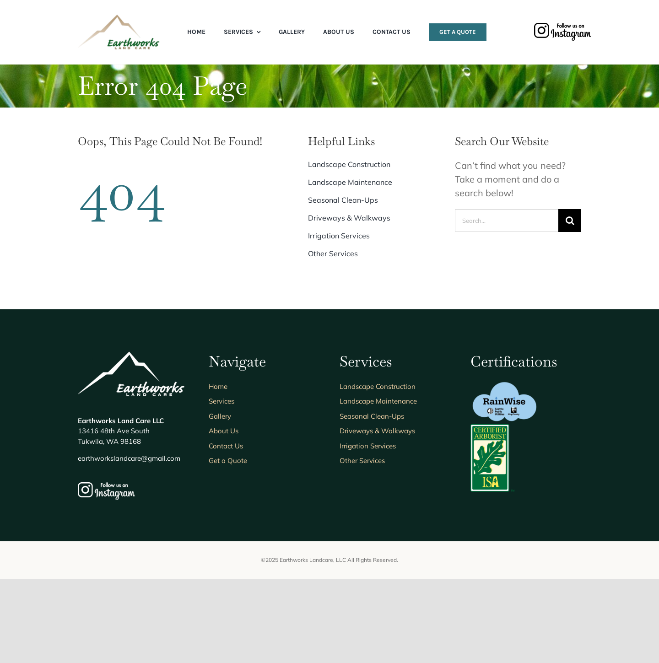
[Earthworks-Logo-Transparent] (120, 18)
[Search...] (506, 220)
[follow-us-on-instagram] (562, 27)
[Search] (569, 220)
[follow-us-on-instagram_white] (106, 571)
